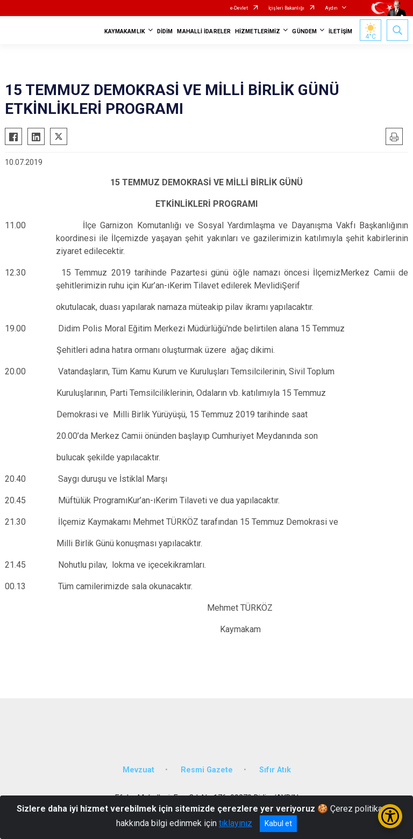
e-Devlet (239, 8)
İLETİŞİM (340, 31)
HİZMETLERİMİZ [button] (257, 31)
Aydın (331, 8)
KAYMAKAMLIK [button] (124, 31)
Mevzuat (138, 770)
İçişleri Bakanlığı (286, 8)
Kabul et (278, 823)
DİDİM (165, 31)
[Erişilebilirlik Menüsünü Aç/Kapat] (390, 816)
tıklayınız (235, 823)
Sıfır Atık (275, 770)
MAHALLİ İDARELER (204, 31)
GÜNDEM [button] (304, 31)
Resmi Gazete (207, 770)
